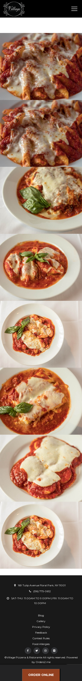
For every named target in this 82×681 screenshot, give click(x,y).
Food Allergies (41, 644)
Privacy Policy (41, 626)
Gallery (41, 621)
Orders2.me (43, 662)
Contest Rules (41, 638)
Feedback (41, 632)
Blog (41, 615)
